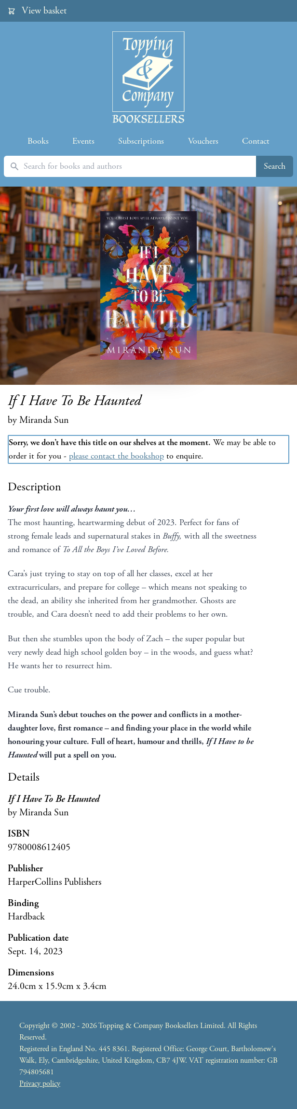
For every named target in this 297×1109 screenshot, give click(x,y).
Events (83, 141)
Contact (256, 141)
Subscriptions (141, 141)
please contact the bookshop (116, 455)
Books (38, 141)
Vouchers (203, 141)
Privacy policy (39, 1084)
